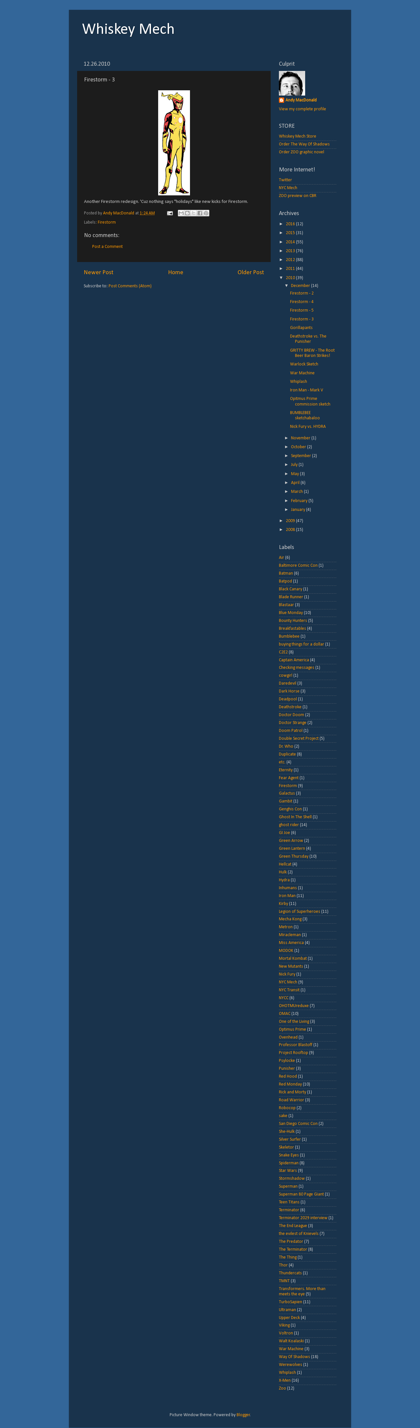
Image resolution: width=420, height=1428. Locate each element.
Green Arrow (291, 841)
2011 (291, 269)
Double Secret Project (299, 738)
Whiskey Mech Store (297, 136)
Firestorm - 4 (302, 302)
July (295, 465)
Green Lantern (292, 848)
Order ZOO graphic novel (301, 152)
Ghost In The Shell (295, 817)
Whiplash (298, 382)
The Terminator (293, 1249)
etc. (282, 762)
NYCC (283, 998)
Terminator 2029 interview (303, 1218)
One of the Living (294, 1022)
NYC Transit (289, 990)
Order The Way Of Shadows (304, 144)
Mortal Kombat (293, 958)
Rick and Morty (292, 1092)
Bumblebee (289, 636)
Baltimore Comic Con (298, 565)
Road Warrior (291, 1100)
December (301, 286)
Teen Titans (289, 1202)
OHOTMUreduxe (294, 1006)
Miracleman (290, 935)
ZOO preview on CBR (297, 196)
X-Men (285, 1380)
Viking (284, 1325)
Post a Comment (107, 247)
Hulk (283, 872)
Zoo (282, 1388)
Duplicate (287, 754)
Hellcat (285, 864)
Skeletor (286, 1147)
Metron (286, 927)
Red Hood (288, 1076)
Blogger (243, 1415)
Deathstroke (290, 707)
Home (175, 273)
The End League (293, 1226)
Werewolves (290, 1365)
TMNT (284, 1281)
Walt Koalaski (291, 1341)
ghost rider (289, 825)
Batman (286, 573)
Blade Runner (291, 597)
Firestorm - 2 (302, 293)
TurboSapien (290, 1302)
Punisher (287, 1068)
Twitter (285, 180)
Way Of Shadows (294, 1357)
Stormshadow (292, 1178)
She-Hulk (287, 1132)
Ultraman (287, 1310)
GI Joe (284, 833)
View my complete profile (302, 109)
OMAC (284, 1014)
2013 (291, 251)
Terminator (289, 1210)
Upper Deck (289, 1318)
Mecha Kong (290, 919)
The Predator (291, 1242)
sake (283, 1116)
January (298, 510)
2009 (291, 521)
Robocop (287, 1108)
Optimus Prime (292, 1029)
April (296, 483)
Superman (288, 1186)
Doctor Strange (292, 723)
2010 (291, 278)
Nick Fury (287, 974)
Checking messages (296, 668)
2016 (291, 224)
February (299, 501)
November (301, 438)
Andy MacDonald (301, 100)
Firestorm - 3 (302, 319)
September (301, 456)
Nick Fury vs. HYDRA (308, 427)
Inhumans (288, 888)
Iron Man (287, 896)
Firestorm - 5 (302, 310)
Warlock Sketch (304, 364)
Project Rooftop (293, 1053)
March (297, 492)
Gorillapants (301, 328)
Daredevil (287, 683)
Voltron (286, 1333)
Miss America (291, 943)
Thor (283, 1265)
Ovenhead (288, 1037)
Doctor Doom (291, 715)
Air (281, 558)
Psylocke (287, 1061)
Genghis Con (290, 809)
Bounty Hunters (293, 621)
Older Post (251, 273)
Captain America (294, 660)
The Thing (288, 1257)
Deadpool (288, 699)
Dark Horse (289, 691)
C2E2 (283, 652)
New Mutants (291, 966)
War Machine (302, 373)
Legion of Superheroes (299, 912)
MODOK (286, 951)
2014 (291, 242)
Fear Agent (289, 778)
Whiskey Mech (128, 30)
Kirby (283, 904)
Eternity (286, 770)
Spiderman (289, 1163)
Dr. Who (286, 746)
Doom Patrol (291, 731)
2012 (291, 260)
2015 (291, 233)
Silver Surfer (290, 1139)
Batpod (285, 581)
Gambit (285, 801)
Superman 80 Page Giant (301, 1194)
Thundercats (290, 1273)
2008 (291, 530)
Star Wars (288, 1171)
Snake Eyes (289, 1155)
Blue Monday (291, 613)
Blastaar (286, 605)
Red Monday (290, 1084)
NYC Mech (288, 188)
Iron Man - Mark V (306, 390)
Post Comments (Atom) (130, 286)
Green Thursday (293, 856)
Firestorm (107, 222)
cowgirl (285, 675)
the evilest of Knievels (299, 1234)
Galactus (287, 793)
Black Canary (290, 589)
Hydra (284, 880)
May (295, 474)
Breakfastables (292, 628)
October (299, 447)
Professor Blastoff (295, 1045)
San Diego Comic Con (298, 1124)
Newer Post (99, 273)
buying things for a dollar (301, 644)
